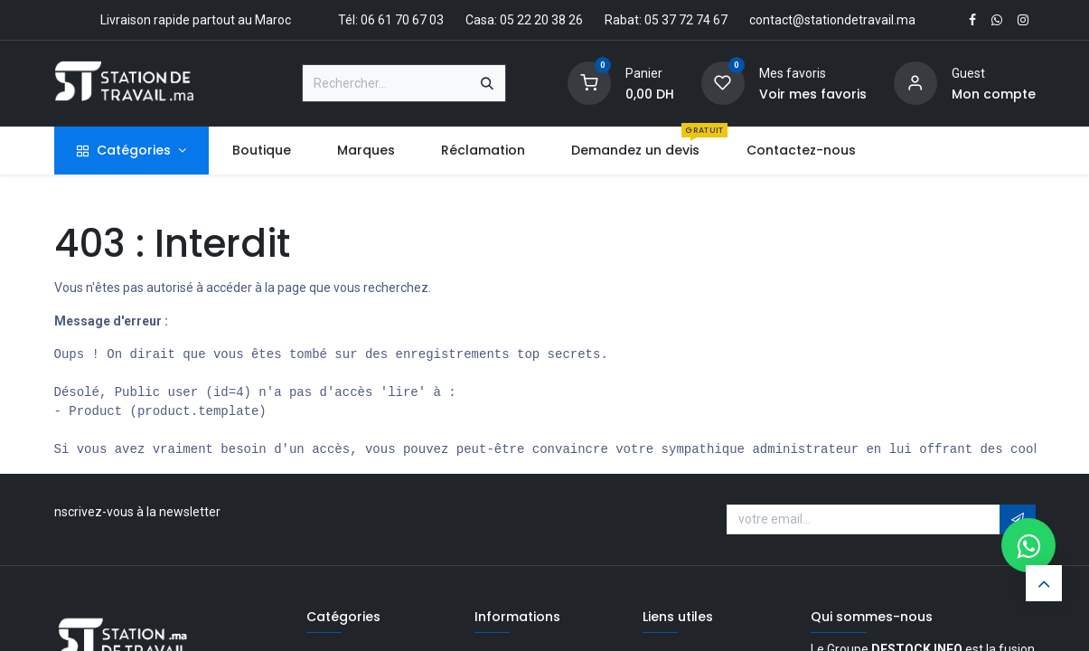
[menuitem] (261, 151)
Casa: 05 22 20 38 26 (524, 20)
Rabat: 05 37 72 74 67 (666, 20)
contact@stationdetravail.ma (832, 20)
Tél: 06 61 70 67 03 (391, 20)
